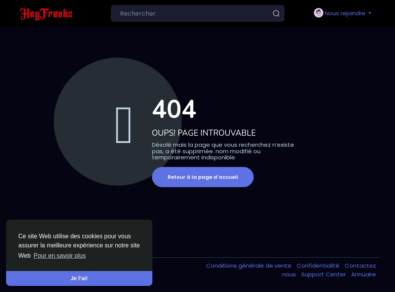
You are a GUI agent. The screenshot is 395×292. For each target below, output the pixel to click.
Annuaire (363, 274)
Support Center (324, 274)
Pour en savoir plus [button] (60, 255)
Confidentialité (319, 266)
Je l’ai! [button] (79, 278)
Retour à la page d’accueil (203, 177)
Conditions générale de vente (249, 266)
